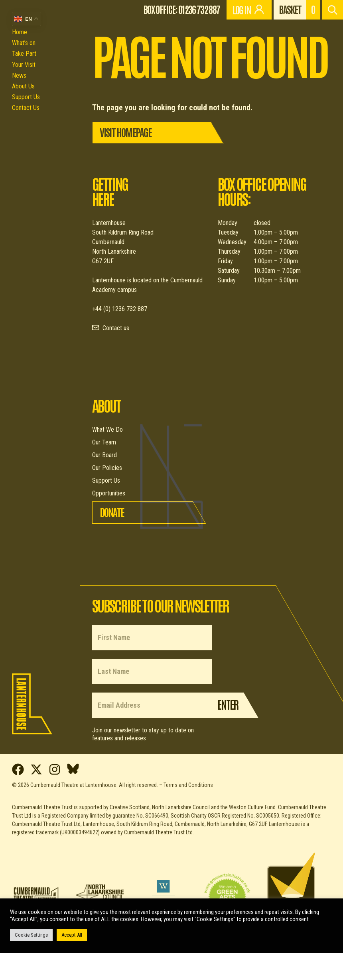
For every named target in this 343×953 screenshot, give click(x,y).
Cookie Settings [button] (31, 935)
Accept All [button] (71, 935)
